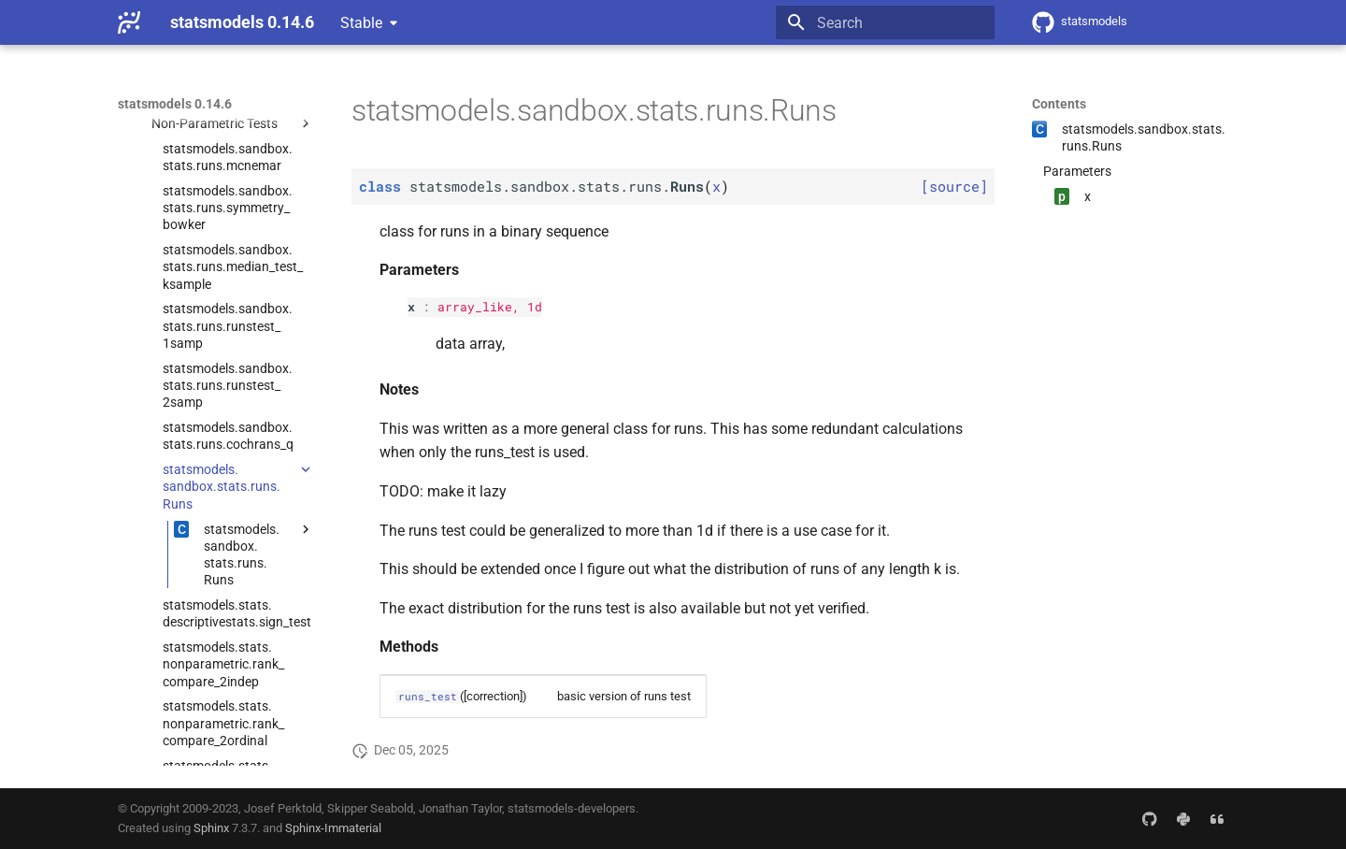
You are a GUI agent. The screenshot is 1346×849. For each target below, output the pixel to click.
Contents (1059, 103)
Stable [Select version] (361, 23)
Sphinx (211, 828)
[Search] (885, 22)
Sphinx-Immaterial (333, 828)
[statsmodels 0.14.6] (129, 22)
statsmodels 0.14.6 (175, 103)
